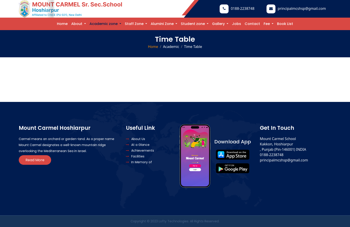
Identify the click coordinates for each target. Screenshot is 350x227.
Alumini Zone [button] (163, 23)
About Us (135, 139)
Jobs (236, 23)
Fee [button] (267, 23)
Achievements (140, 150)
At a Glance (138, 144)
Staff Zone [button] (134, 23)
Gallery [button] (219, 23)
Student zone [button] (193, 23)
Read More (34, 160)
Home (62, 23)
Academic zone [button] (104, 23)
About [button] (77, 23)
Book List (285, 23)
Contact (252, 23)
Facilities (135, 156)
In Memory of (139, 162)
